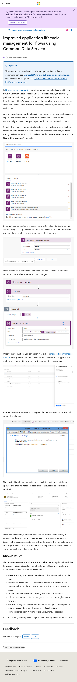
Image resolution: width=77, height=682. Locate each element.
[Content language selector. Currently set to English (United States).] (17, 660)
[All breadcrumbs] (5, 30)
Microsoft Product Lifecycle (19, 14)
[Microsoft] (38, 3)
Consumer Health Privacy (15, 670)
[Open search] (65, 3)
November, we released (15, 90)
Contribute (48, 666)
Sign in (72, 3)
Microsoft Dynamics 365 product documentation (46, 74)
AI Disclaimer (10, 666)
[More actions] (71, 30)
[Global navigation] (2, 3)
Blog (37, 666)
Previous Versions (26, 666)
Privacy (59, 666)
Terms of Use (35, 670)
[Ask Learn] (66, 30)
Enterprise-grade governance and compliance (27, 30)
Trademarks (48, 670)
